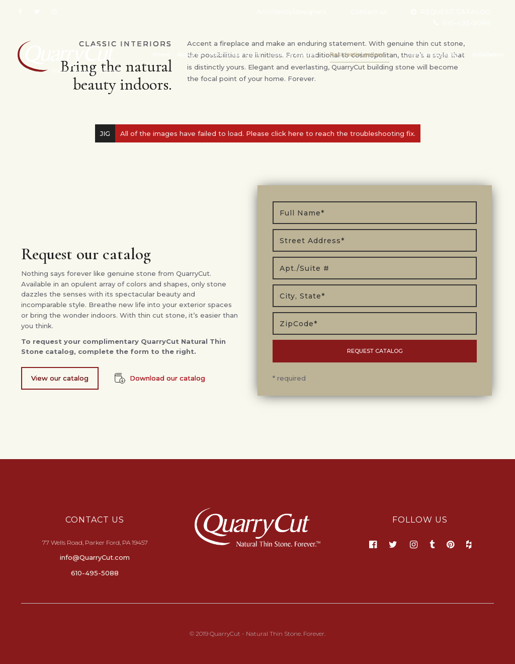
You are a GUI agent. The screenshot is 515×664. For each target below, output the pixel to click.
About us (190, 54)
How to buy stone (235, 54)
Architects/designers (291, 12)
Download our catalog (167, 378)
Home (161, 54)
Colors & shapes (292, 54)
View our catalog (60, 378)
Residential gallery (359, 54)
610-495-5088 (466, 23)
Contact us (369, 12)
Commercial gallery (434, 54)
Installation (488, 54)
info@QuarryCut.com (95, 557)
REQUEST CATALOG (455, 12)
